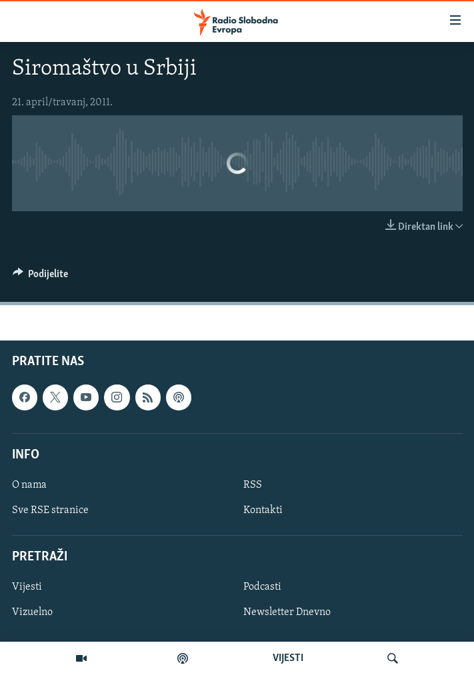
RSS (252, 485)
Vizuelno (32, 613)
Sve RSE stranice (50, 510)
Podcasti (262, 587)
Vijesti (27, 587)
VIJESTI (288, 658)
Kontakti (263, 510)
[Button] (41, 277)
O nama (29, 485)
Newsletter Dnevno (287, 613)
